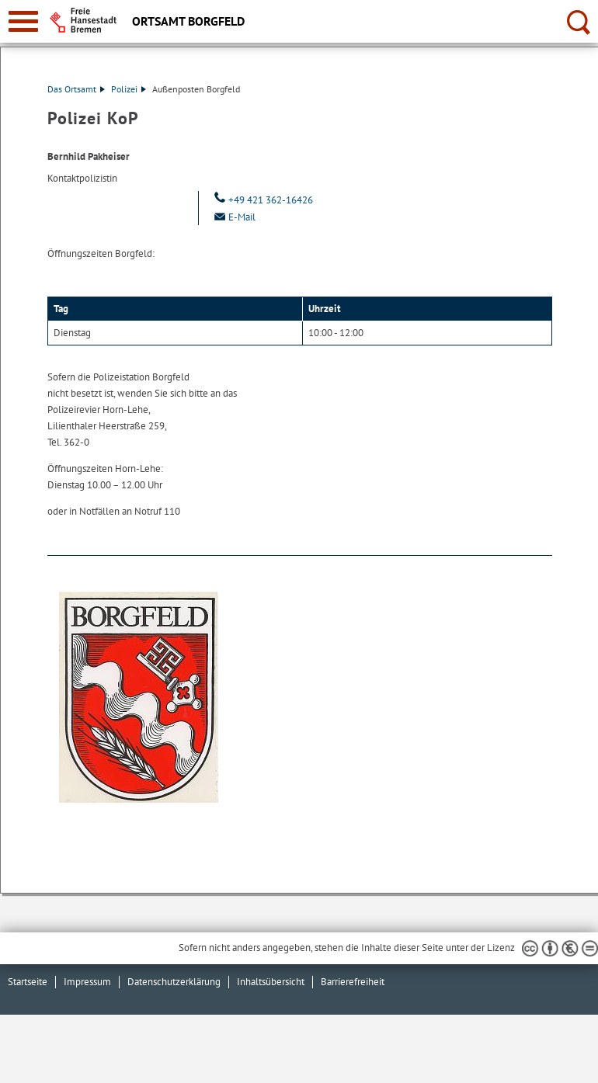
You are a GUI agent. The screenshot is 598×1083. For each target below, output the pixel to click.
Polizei (128, 89)
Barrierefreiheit (352, 981)
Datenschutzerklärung (174, 981)
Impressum (87, 981)
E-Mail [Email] (233, 217)
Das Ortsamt (76, 89)
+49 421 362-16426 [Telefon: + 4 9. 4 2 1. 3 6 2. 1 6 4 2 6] (261, 200)
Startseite (27, 981)
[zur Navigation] (23, 21)
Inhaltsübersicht (270, 981)
